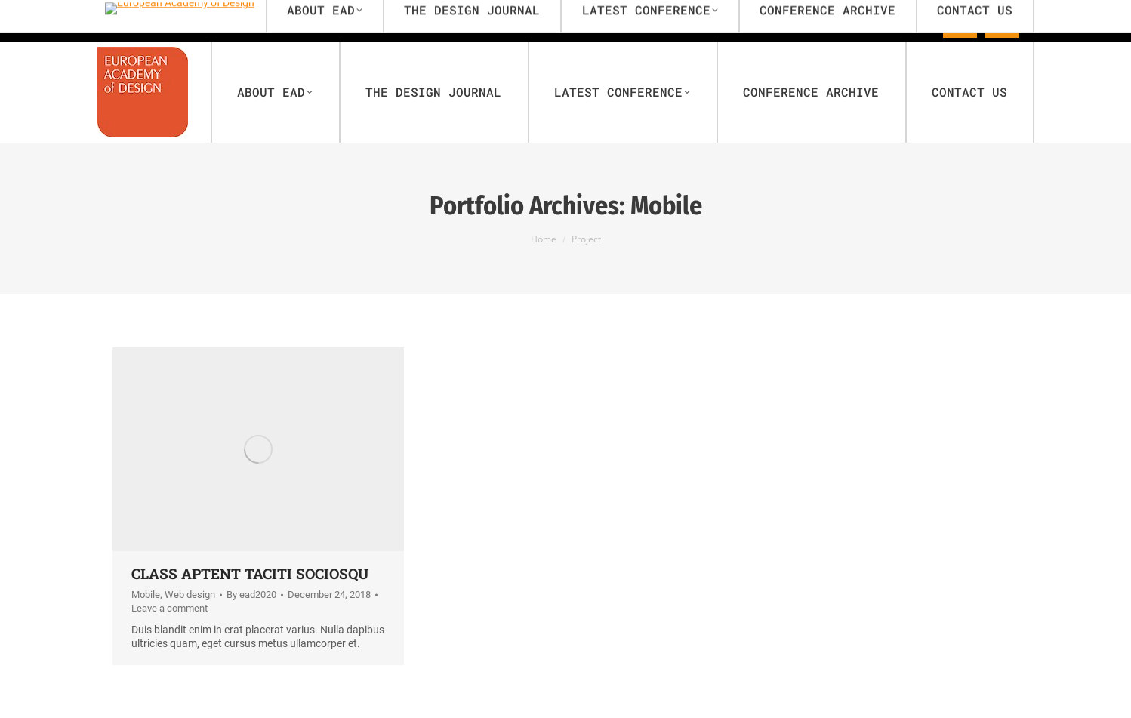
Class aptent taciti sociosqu (249, 573)
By (251, 594)
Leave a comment (169, 608)
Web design (190, 594)
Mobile (145, 594)
